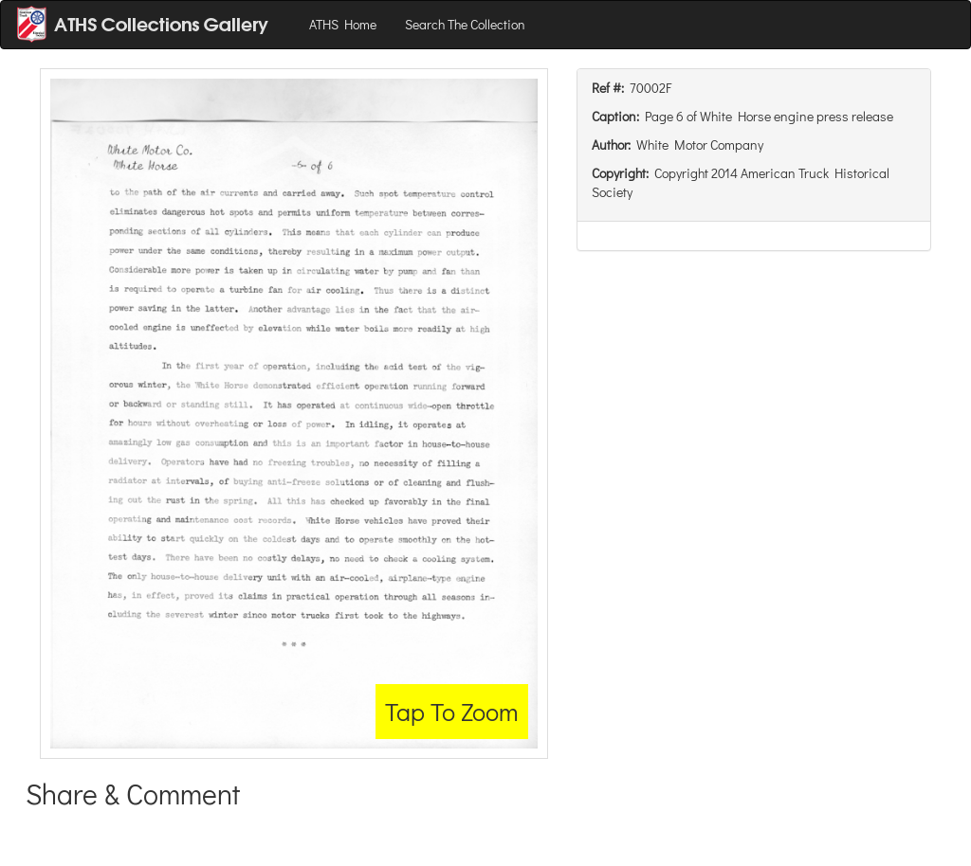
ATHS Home (342, 24)
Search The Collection (465, 24)
